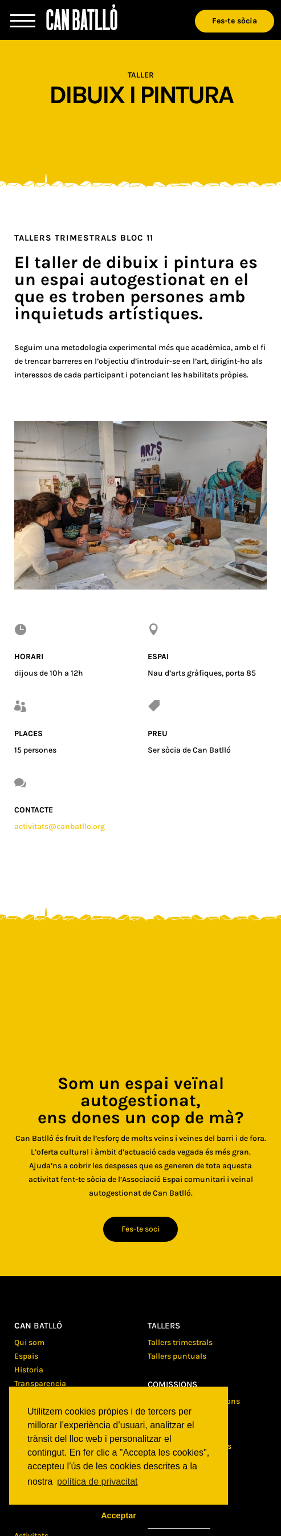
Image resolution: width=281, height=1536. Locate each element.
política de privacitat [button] (97, 1481)
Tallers (164, 1325)
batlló (38, 1325)
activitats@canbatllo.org (59, 826)
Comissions (172, 1384)
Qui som (29, 1342)
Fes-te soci (140, 1229)
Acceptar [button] (118, 1515)
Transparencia (40, 1383)
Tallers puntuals (177, 1356)
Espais (26, 1356)
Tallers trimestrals (180, 1342)
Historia (28, 1370)
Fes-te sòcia (234, 21)
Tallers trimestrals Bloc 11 (83, 238)
